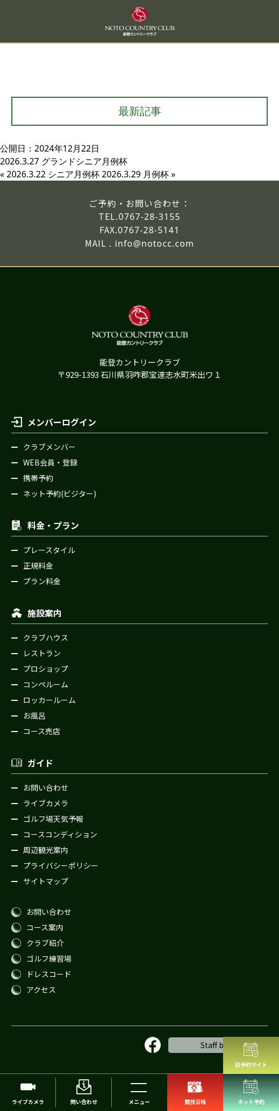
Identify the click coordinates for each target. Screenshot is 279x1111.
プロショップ (45, 668)
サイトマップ (45, 881)
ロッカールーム (49, 699)
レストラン (42, 653)
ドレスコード (48, 974)
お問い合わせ (45, 787)
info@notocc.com (154, 243)
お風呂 (34, 715)
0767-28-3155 (150, 217)
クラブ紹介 (45, 942)
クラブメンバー (49, 446)
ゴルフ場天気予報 (53, 818)
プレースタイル (49, 549)
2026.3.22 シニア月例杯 (52, 174)
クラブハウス (45, 637)
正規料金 (38, 565)
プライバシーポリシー (60, 865)
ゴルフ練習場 (48, 958)
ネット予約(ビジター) (59, 493)
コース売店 (41, 731)
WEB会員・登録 (50, 462)
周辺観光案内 (45, 849)
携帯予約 (38, 477)
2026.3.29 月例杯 (135, 174)
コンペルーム (45, 684)
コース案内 (44, 927)
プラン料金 (42, 581)
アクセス (41, 989)
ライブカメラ (45, 803)
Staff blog (218, 1045)
